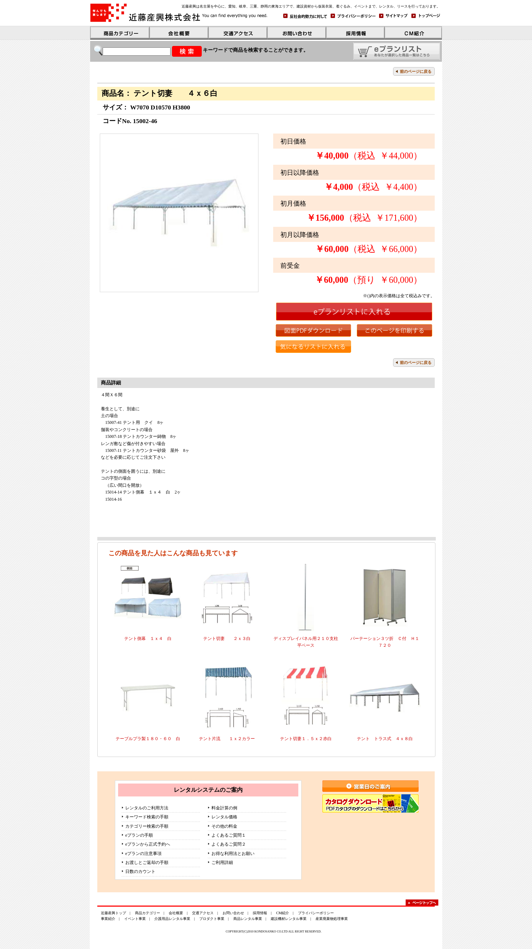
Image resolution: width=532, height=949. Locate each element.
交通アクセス (203, 913)
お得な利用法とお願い (233, 853)
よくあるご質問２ (228, 844)
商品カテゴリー (147, 913)
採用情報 (260, 913)
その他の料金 (224, 826)
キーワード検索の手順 (146, 816)
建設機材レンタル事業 (289, 919)
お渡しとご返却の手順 (146, 862)
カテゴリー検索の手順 (146, 826)
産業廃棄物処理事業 (332, 919)
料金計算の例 (224, 807)
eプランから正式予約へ (147, 844)
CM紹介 (282, 913)
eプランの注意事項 (143, 853)
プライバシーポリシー (316, 913)
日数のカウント (140, 871)
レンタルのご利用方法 (146, 807)
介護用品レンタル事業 (172, 919)
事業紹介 (108, 919)
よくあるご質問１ (228, 835)
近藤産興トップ (113, 913)
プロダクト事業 (211, 919)
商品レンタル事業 (247, 919)
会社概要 (176, 913)
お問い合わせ (233, 913)
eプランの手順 (139, 835)
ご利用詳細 (222, 862)
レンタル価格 (224, 816)
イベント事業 (135, 919)
